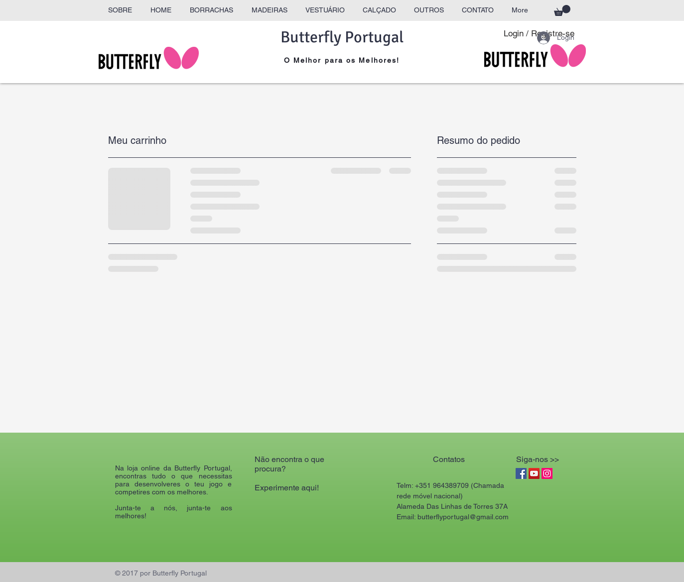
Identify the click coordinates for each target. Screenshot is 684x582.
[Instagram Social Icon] (547, 473)
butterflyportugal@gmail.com (463, 517)
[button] (562, 10)
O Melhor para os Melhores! (342, 60)
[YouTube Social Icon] (534, 473)
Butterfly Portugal (342, 37)
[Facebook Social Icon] (521, 473)
